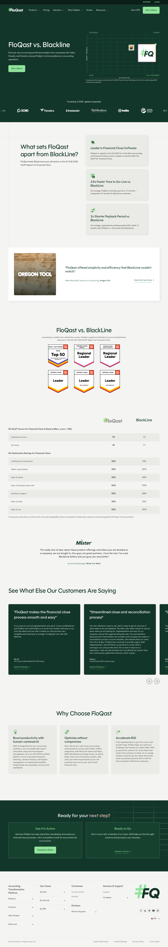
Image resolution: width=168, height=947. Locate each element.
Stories (89, 10)
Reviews (75, 897)
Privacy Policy (138, 942)
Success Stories (78, 892)
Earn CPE (135, 10)
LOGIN (157, 2)
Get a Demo (151, 10)
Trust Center (154, 942)
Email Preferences (101, 942)
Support (146, 2)
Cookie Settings (120, 942)
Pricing (46, 10)
